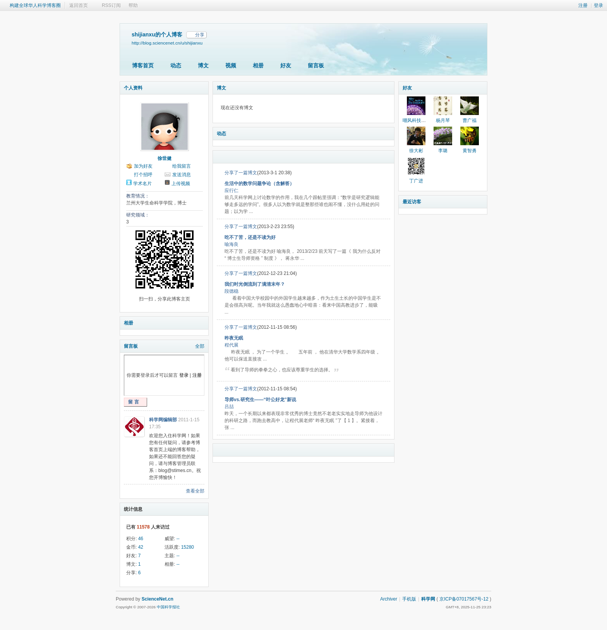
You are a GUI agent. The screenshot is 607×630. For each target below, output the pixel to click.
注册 (583, 5)
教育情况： (137, 196)
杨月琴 (443, 120)
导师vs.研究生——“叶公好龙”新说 (260, 399)
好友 (285, 65)
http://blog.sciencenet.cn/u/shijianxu (167, 42)
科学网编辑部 (163, 419)
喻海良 (231, 244)
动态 (175, 65)
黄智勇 (470, 150)
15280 (187, 547)
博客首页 (143, 65)
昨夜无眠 (234, 338)
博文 (203, 65)
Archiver (388, 599)
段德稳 (231, 291)
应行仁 (231, 190)
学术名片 (142, 183)
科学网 (428, 599)
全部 (199, 346)
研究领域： (137, 215)
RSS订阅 (111, 5)
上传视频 (180, 183)
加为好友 (143, 166)
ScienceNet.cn (157, 599)
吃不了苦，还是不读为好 (250, 237)
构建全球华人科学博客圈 (35, 5)
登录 (598, 5)
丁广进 (416, 181)
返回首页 (78, 5)
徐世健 (164, 158)
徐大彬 (416, 150)
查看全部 (195, 491)
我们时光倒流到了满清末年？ (255, 284)
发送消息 (181, 174)
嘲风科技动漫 (416, 120)
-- (178, 538)
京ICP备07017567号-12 (464, 599)
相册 (258, 65)
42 (140, 547)
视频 (230, 65)
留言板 (316, 65)
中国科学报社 (168, 607)
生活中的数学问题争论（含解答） (259, 183)
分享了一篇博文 (241, 172)
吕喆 (229, 406)
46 (140, 538)
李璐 (443, 150)
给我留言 (181, 166)
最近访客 (412, 201)
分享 (199, 35)
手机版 (409, 599)
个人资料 (133, 88)
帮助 (133, 5)
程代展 (231, 345)
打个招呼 (143, 174)
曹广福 (470, 120)
